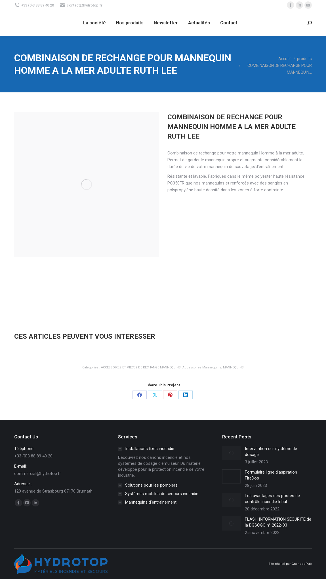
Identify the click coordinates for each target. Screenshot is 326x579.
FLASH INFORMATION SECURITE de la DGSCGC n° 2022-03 (278, 522)
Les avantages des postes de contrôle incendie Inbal (272, 498)
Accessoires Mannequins (201, 367)
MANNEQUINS (233, 367)
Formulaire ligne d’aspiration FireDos (271, 475)
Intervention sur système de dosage (271, 451)
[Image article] (231, 453)
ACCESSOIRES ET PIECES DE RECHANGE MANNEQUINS (141, 367)
